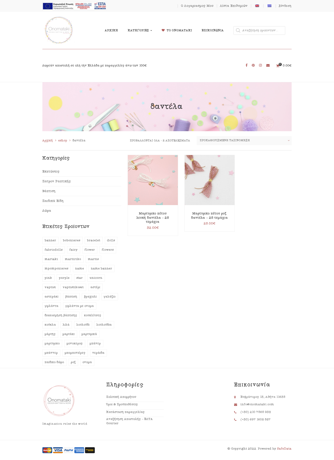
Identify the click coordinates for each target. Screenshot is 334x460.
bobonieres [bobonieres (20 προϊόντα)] (71, 240)
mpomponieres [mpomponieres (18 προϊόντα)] (56, 268)
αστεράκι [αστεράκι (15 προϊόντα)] (52, 296)
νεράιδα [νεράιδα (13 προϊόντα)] (98, 353)
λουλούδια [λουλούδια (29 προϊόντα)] (104, 324)
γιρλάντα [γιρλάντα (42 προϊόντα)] (52, 306)
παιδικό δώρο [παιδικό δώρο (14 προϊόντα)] (54, 362)
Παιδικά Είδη (53, 201)
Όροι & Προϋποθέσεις (122, 404)
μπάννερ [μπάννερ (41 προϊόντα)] (51, 353)
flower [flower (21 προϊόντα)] (90, 250)
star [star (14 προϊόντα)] (79, 278)
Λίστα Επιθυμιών (234, 6)
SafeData (284, 448)
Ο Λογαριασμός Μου (197, 6)
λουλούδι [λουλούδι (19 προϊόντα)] (83, 324)
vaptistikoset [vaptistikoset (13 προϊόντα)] (73, 287)
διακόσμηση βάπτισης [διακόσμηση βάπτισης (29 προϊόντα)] (61, 315)
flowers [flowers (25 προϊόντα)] (108, 250)
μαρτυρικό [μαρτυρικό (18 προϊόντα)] (52, 343)
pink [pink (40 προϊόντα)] (48, 278)
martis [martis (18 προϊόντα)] (93, 259)
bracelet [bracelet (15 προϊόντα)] (93, 240)
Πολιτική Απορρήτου (121, 397)
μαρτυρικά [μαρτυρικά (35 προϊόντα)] (89, 334)
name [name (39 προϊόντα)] (79, 268)
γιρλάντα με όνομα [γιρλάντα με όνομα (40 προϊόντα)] (79, 306)
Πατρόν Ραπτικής (56, 181)
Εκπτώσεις (51, 171)
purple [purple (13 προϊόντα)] (64, 278)
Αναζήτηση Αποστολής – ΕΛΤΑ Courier (129, 421)
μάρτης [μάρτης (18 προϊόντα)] (50, 334)
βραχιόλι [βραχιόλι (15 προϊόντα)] (90, 296)
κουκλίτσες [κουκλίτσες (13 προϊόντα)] (92, 315)
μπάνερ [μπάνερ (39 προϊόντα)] (95, 343)
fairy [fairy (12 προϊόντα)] (73, 250)
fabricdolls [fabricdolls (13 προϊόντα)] (54, 250)
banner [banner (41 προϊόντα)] (50, 240)
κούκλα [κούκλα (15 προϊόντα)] (50, 324)
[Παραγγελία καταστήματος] (244, 140)
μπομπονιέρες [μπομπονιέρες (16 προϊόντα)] (75, 353)
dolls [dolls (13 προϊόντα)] (111, 240)
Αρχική (47, 140)
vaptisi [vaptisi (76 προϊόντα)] (50, 287)
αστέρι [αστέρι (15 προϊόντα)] (95, 287)
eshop (62, 140)
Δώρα (46, 211)
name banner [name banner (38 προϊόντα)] (101, 268)
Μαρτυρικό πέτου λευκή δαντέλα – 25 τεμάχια (153, 218)
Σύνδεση (285, 6)
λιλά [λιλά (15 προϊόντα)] (66, 324)
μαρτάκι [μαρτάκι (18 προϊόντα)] (69, 334)
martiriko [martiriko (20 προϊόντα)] (73, 259)
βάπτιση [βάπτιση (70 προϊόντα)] (71, 296)
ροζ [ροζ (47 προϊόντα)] (73, 362)
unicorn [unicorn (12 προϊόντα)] (96, 278)
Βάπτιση (49, 191)
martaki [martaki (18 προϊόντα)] (51, 259)
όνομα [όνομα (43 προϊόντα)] (87, 362)
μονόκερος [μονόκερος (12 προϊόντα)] (75, 343)
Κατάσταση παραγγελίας (125, 412)
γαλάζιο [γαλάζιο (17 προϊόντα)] (110, 296)
